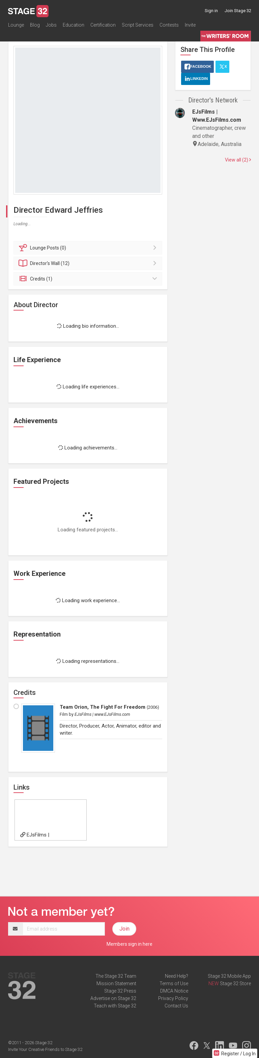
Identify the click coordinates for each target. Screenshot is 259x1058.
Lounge (16, 25)
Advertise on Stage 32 (113, 998)
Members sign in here (129, 944)
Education (73, 25)
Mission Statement (116, 983)
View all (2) (238, 160)
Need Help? (176, 976)
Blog (35, 25)
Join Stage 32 (238, 10)
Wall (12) (89, 263)
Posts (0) (89, 248)
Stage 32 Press (120, 991)
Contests (169, 25)
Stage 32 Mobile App (229, 976)
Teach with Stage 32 (115, 1005)
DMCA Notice (174, 991)
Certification (103, 25)
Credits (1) (89, 279)
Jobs (51, 25)
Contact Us (176, 1005)
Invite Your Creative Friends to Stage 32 (45, 1049)
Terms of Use (174, 983)
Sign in (211, 10)
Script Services (137, 25)
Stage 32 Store (235, 983)
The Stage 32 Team (115, 976)
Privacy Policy (173, 998)
